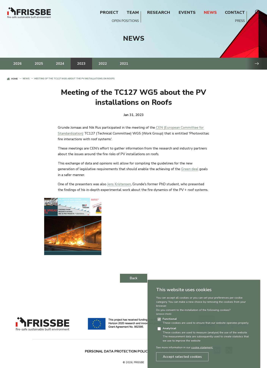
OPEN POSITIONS (125, 21)
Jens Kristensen (119, 184)
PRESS (240, 21)
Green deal (189, 169)
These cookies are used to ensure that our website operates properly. (206, 321)
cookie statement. (202, 347)
